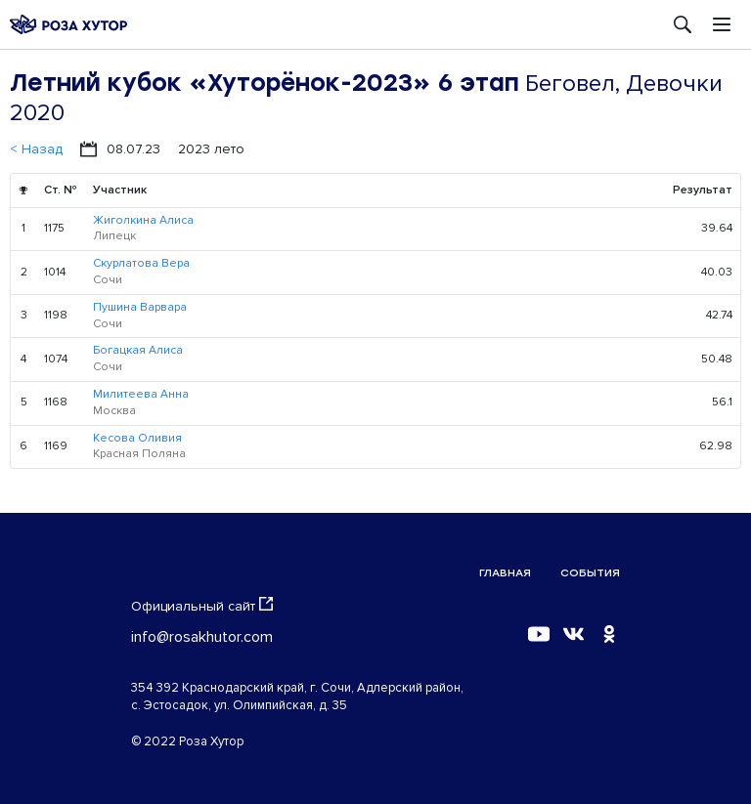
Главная (505, 573)
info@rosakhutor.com (202, 637)
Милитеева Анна (141, 394)
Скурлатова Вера (141, 263)
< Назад (36, 149)
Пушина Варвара (140, 307)
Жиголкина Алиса (143, 220)
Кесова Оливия (137, 438)
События (590, 573)
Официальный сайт (202, 605)
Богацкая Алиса (138, 350)
